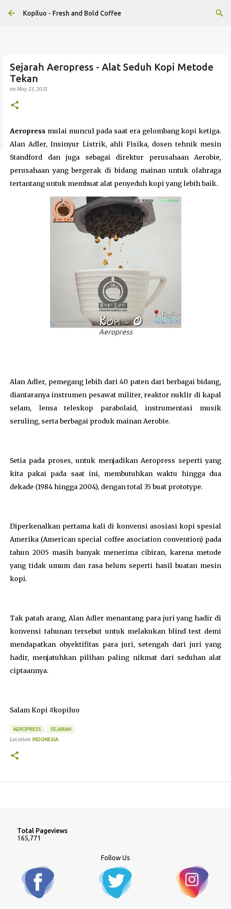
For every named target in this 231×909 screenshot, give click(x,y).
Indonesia (45, 739)
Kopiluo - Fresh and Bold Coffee (72, 13)
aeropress (27, 729)
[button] (15, 105)
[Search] (219, 13)
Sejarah (60, 729)
